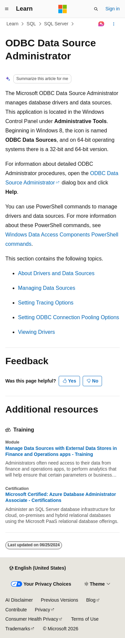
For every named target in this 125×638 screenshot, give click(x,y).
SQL (31, 23)
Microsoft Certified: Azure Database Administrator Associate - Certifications (60, 497)
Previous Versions (59, 600)
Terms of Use (84, 619)
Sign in (112, 8)
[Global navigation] (6, 9)
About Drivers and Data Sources (56, 273)
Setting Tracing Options (45, 302)
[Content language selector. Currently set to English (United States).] (37, 568)
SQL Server (56, 23)
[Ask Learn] (101, 24)
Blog (91, 600)
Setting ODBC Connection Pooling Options (68, 317)
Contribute (16, 609)
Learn (13, 23)
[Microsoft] (62, 9)
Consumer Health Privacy (31, 619)
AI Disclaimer (19, 600)
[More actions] (114, 24)
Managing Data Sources (46, 288)
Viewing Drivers (36, 332)
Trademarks (17, 628)
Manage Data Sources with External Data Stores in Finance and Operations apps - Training (61, 451)
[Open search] (96, 9)
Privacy (42, 609)
